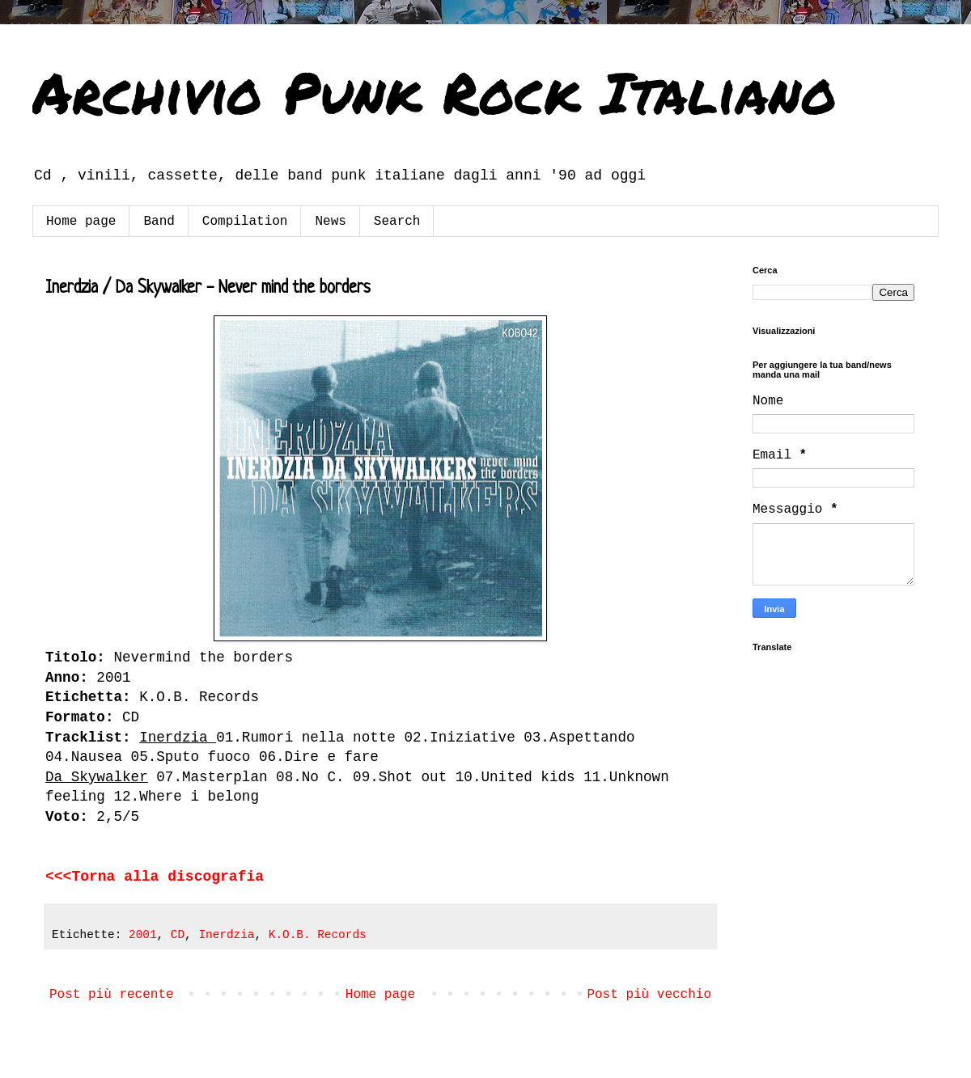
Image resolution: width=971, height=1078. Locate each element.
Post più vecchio (649, 994)
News (330, 221)
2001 (143, 934)
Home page (81, 221)
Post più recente (111, 994)
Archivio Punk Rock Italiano (434, 91)
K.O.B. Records (318, 934)
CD (177, 934)
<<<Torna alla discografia (154, 877)
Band (158, 221)
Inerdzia (226, 934)
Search (397, 221)
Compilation (245, 221)
